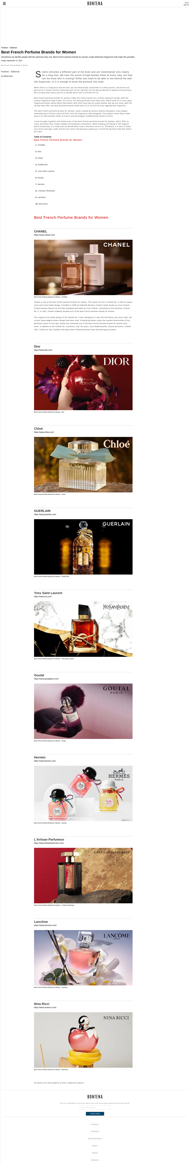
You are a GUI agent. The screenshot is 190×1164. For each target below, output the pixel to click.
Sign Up (186, 5)
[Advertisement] (59, 27)
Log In (187, 3)
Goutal (39, 749)
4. (42, 238)
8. (45, 265)
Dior (37, 420)
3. (39, 232)
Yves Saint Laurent (48, 667)
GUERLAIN (42, 584)
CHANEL (40, 305)
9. (41, 271)
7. (40, 258)
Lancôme (41, 995)
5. (45, 245)
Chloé (38, 502)
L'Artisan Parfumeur (49, 913)
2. (38, 225)
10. (42, 278)
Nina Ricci (41, 1078)
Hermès (40, 831)
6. (40, 251)
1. (40, 219)
